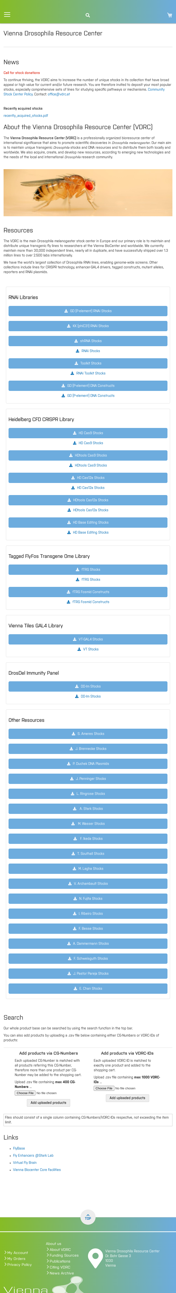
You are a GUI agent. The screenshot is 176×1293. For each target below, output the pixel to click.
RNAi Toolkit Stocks (91, 373)
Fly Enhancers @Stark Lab (33, 1155)
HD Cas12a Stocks (91, 488)
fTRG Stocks (91, 579)
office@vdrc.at (59, 94)
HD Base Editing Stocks (91, 532)
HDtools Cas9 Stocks (91, 465)
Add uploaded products (48, 1103)
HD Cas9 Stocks (91, 443)
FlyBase (19, 1148)
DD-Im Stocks (91, 696)
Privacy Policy (19, 1265)
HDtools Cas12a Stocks (90, 510)
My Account (17, 1253)
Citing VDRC (60, 1267)
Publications (60, 1261)
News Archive (62, 1273)
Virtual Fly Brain (25, 1163)
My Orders (16, 1259)
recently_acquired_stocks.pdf (26, 116)
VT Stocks (91, 649)
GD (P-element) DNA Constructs (91, 396)
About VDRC (60, 1250)
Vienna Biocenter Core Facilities (37, 1170)
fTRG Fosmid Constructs (91, 602)
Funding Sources (64, 1255)
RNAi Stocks (91, 351)
